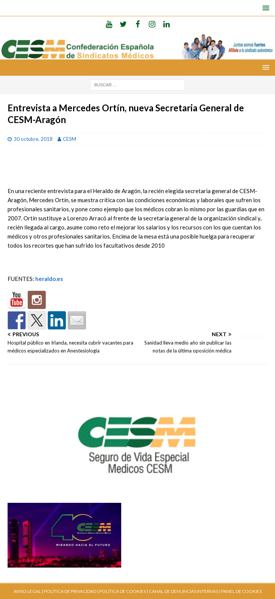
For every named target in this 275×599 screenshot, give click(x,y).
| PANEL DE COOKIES (240, 591)
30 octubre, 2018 (33, 139)
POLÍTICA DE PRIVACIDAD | (71, 591)
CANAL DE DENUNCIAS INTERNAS (183, 591)
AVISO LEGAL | (28, 591)
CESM (69, 139)
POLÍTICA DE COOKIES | (123, 591)
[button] (264, 8)
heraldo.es (49, 278)
